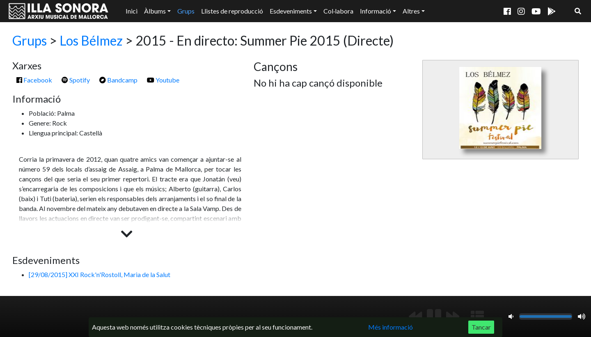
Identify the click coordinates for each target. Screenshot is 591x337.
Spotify (76, 80)
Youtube (163, 80)
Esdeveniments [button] (291, 11)
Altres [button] (411, 11)
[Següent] (453, 316)
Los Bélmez (91, 40)
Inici (131, 11)
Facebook (34, 80)
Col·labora (338, 11)
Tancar (481, 327)
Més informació (390, 327)
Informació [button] (375, 11)
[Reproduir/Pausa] (434, 316)
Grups (186, 11)
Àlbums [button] (155, 11)
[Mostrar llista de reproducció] (477, 316)
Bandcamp (118, 80)
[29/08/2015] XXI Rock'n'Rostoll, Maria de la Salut (99, 274)
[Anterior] (415, 316)
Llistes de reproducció (232, 11)
